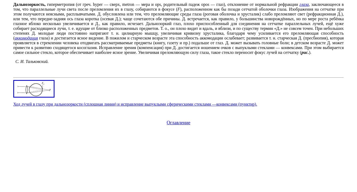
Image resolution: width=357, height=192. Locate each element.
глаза (304, 4)
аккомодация (26, 38)
